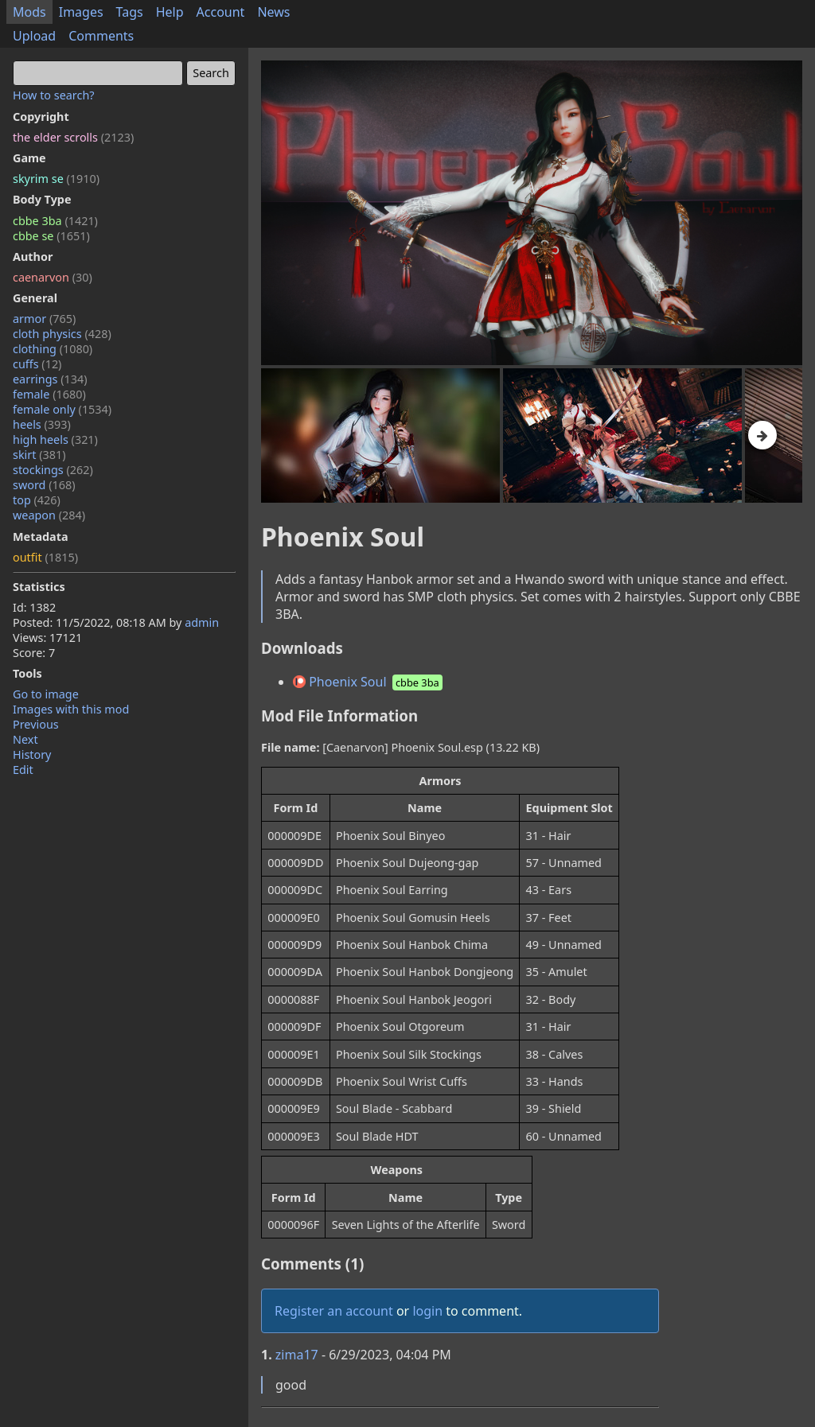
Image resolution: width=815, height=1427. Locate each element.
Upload (34, 36)
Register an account (334, 1311)
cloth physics (62, 333)
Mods (29, 12)
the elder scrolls (73, 137)
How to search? (54, 95)
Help (170, 12)
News (273, 12)
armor (44, 318)
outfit (45, 557)
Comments (101, 36)
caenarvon (52, 277)
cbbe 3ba (55, 220)
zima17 (296, 1354)
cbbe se (51, 235)
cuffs (37, 363)
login (427, 1311)
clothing (52, 348)
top (36, 499)
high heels (55, 439)
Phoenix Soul (369, 681)
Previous (36, 724)
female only (62, 409)
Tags (129, 12)
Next (25, 739)
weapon (49, 515)
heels (42, 424)
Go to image (46, 694)
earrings (50, 379)
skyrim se (56, 178)
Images (81, 12)
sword (44, 484)
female (49, 394)
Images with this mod (71, 709)
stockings (53, 469)
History (32, 754)
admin (202, 622)
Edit (23, 769)
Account (221, 12)
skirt (39, 454)
